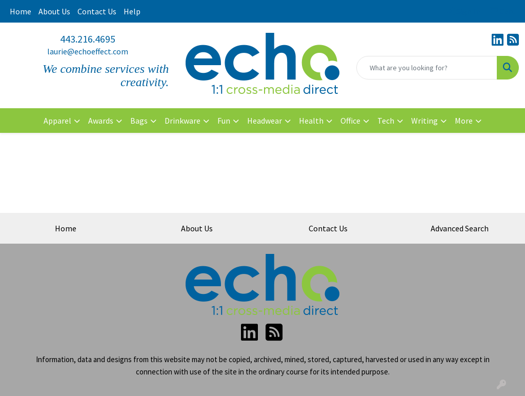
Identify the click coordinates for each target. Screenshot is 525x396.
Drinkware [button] (182, 120)
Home (20, 11)
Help (132, 11)
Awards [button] (100, 120)
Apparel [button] (57, 120)
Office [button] (350, 120)
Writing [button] (424, 120)
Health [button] (311, 120)
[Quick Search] (426, 68)
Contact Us (96, 11)
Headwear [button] (264, 120)
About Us (54, 11)
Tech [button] (385, 120)
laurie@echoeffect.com (87, 51)
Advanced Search (460, 228)
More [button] (464, 120)
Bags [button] (139, 120)
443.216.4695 (87, 38)
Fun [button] (223, 120)
